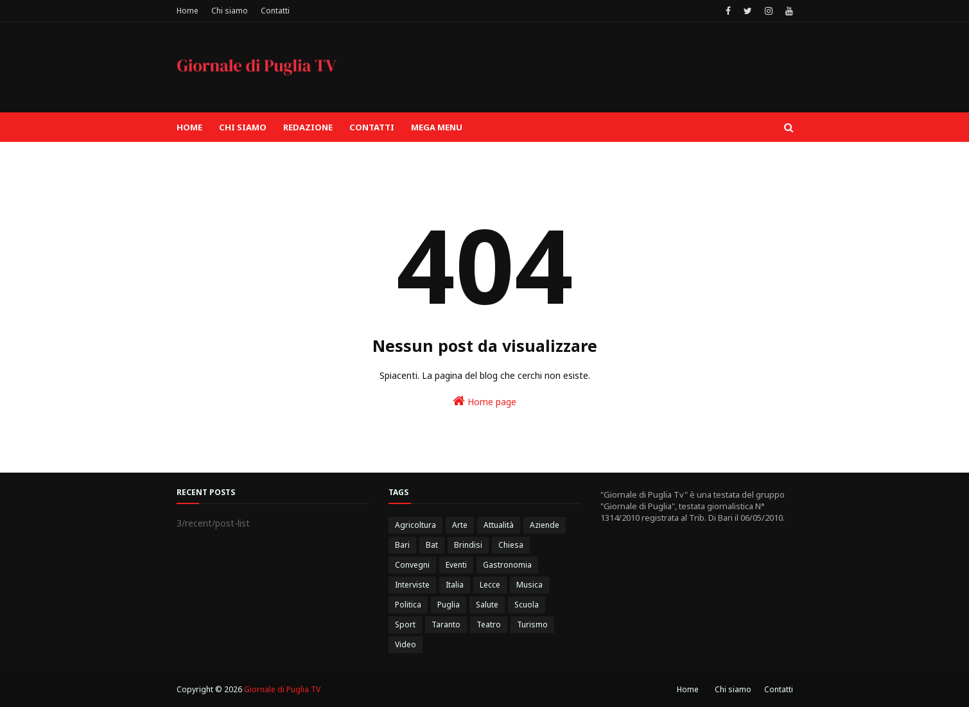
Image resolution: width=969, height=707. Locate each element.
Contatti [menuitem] (371, 127)
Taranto (446, 624)
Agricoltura (415, 524)
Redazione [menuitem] (308, 127)
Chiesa (510, 544)
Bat (432, 544)
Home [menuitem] (189, 127)
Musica (529, 584)
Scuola (526, 604)
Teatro (488, 624)
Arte (459, 524)
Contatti (275, 10)
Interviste (412, 584)
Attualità (499, 524)
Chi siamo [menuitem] (242, 127)
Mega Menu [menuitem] (436, 127)
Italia (455, 584)
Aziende (544, 524)
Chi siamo (229, 10)
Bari (402, 544)
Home (187, 10)
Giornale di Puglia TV (282, 689)
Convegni (412, 564)
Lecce (490, 584)
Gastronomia (507, 564)
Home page (484, 401)
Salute (487, 604)
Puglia (448, 604)
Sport (405, 624)
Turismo (532, 624)
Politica (408, 604)
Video (405, 644)
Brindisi (468, 544)
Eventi (456, 564)
